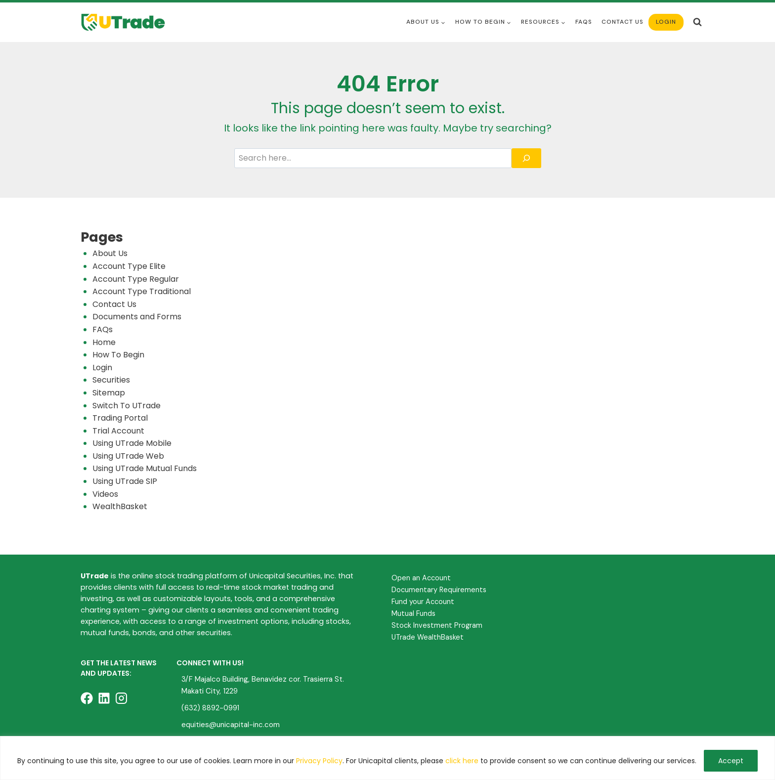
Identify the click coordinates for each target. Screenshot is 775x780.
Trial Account (118, 430)
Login (666, 22)
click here (461, 761)
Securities (111, 380)
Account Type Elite (129, 266)
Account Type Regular (135, 279)
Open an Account (421, 577)
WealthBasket (119, 506)
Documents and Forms (136, 316)
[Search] (526, 158)
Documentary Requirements (438, 589)
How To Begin (118, 354)
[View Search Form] (697, 22)
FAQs (102, 329)
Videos (105, 494)
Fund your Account (422, 601)
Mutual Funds (413, 613)
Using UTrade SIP (124, 481)
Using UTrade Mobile (132, 443)
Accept (730, 761)
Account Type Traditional (141, 291)
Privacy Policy (319, 761)
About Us (110, 253)
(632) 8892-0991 (210, 707)
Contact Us (623, 22)
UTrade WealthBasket (427, 637)
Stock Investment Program (436, 625)
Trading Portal (120, 418)
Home (104, 342)
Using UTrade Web (128, 456)
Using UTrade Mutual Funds (144, 468)
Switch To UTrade (126, 405)
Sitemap (108, 392)
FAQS (583, 22)
